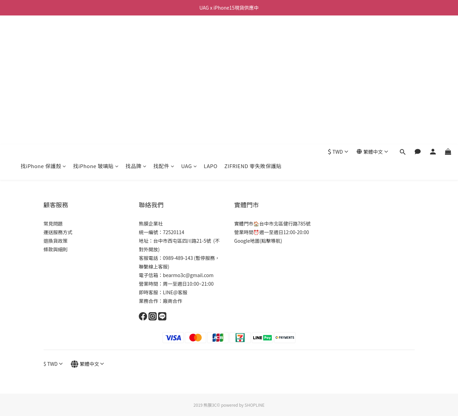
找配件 (163, 37)
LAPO (210, 37)
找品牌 (135, 37)
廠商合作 (172, 300)
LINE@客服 (175, 292)
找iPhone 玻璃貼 (96, 37)
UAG (189, 37)
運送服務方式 (58, 232)
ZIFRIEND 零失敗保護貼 (253, 37)
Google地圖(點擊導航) (258, 240)
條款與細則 (56, 249)
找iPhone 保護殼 (43, 37)
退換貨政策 (56, 240)
